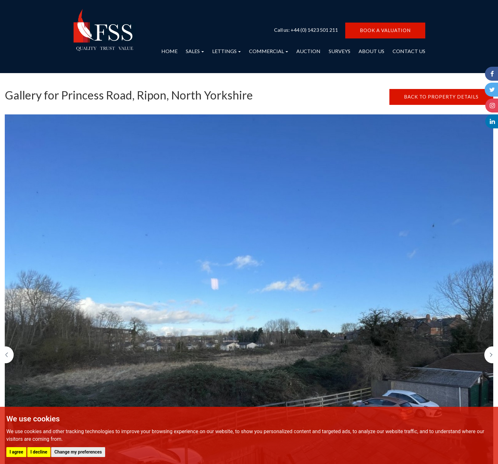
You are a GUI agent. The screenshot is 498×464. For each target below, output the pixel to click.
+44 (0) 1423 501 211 (314, 30)
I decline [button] (38, 451)
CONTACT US (409, 51)
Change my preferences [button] (78, 451)
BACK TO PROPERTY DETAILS (441, 96)
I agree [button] (16, 451)
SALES (195, 51)
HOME (169, 51)
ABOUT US (371, 51)
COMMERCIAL (268, 51)
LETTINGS (226, 51)
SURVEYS (339, 51)
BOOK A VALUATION (385, 30)
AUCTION (308, 51)
